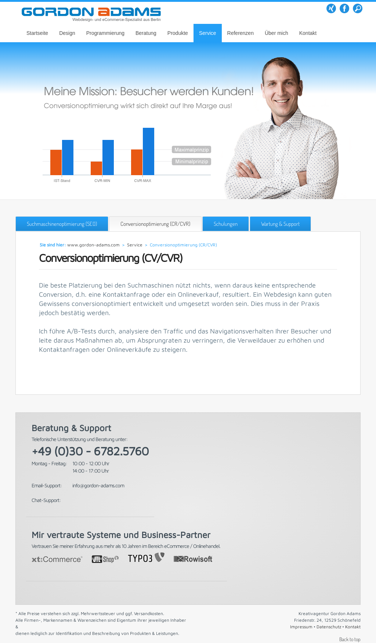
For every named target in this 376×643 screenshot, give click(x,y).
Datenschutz (329, 626)
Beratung (145, 33)
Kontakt (308, 33)
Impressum (301, 626)
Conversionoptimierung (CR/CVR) (155, 223)
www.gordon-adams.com (93, 245)
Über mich (276, 33)
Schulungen (226, 223)
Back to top (350, 639)
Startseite (37, 33)
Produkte (177, 33)
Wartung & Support (280, 223)
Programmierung (105, 33)
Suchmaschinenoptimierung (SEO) (62, 223)
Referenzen (240, 33)
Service (207, 33)
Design (67, 33)
